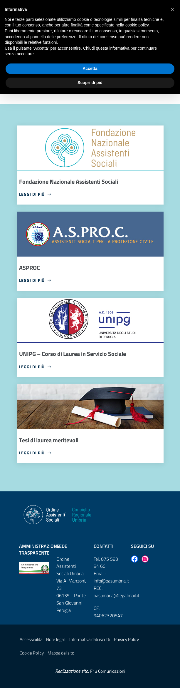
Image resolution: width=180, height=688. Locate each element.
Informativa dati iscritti (89, 639)
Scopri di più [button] (90, 82)
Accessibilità (31, 639)
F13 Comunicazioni (107, 671)
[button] (172, 9)
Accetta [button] (90, 68)
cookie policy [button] (137, 25)
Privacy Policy (126, 639)
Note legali (55, 639)
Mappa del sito (61, 653)
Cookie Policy (32, 653)
